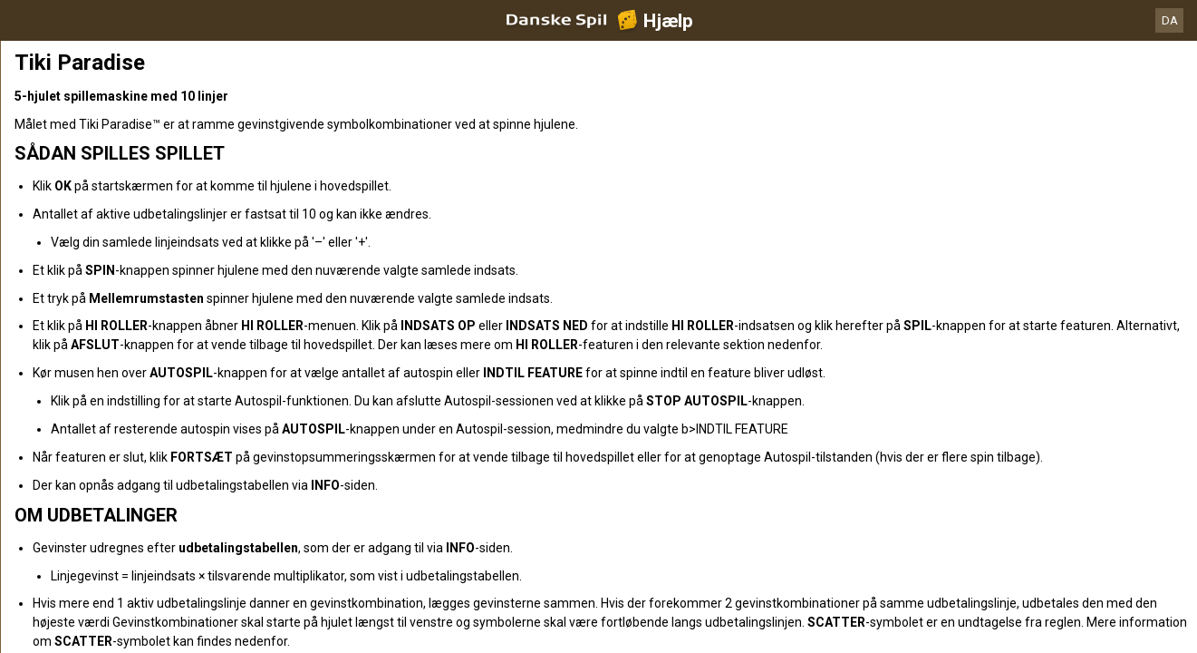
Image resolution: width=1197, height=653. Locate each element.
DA (1170, 20)
